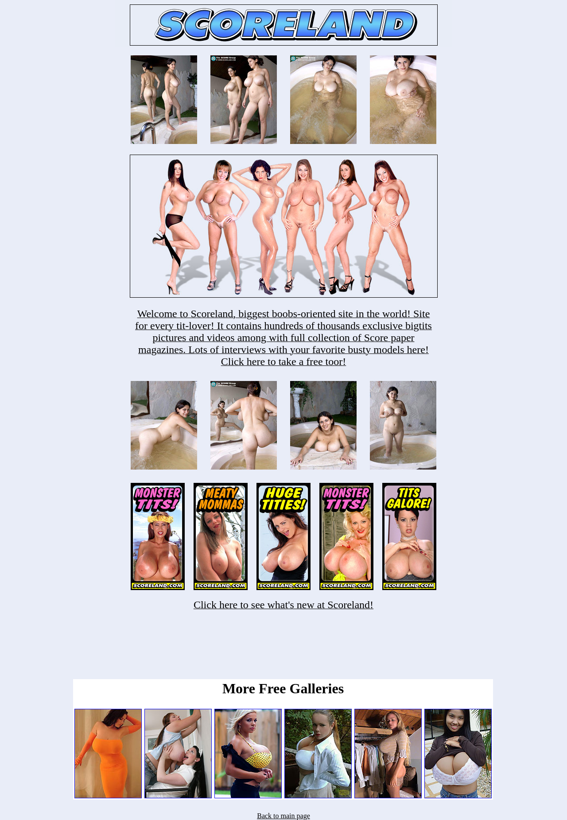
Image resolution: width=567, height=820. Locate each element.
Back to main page (283, 816)
